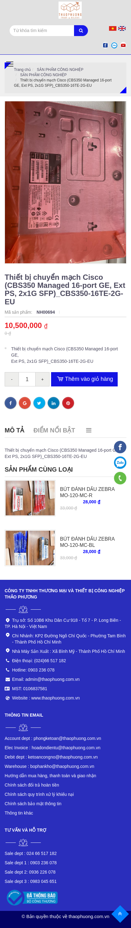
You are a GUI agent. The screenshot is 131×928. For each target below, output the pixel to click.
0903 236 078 (31, 862)
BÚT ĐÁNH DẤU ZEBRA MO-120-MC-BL (87, 542)
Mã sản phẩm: (19, 312)
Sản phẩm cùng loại (39, 469)
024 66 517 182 (31, 853)
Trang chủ (22, 69)
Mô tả (14, 430)
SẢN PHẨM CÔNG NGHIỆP (60, 69)
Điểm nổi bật (54, 430)
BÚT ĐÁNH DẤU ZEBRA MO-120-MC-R (87, 492)
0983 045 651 (31, 881)
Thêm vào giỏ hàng (84, 379)
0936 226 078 (30, 872)
